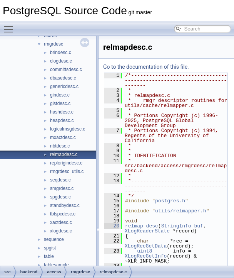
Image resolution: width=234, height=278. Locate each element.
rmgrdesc (53, 44)
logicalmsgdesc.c (67, 129)
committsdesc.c (66, 69)
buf (198, 225)
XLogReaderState (147, 230)
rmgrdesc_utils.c (67, 171)
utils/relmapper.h (180, 210)
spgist (50, 248)
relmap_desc (141, 225)
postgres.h (170, 200)
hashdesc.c (62, 112)
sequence (54, 239)
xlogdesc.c (61, 231)
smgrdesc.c (62, 188)
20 (111, 225)
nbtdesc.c (60, 146)
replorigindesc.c (66, 163)
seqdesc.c (60, 180)
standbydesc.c (65, 205)
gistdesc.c (60, 103)
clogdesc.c (61, 61)
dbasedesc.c (63, 78)
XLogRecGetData (146, 245)
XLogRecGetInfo (146, 256)
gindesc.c (60, 95)
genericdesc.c (64, 86)
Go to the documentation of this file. (146, 67)
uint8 (144, 250)
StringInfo (176, 225)
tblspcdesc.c (62, 214)
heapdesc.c (62, 120)
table (49, 256)
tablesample (56, 265)
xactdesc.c (61, 222)
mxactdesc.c (63, 137)
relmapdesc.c (63, 154)
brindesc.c (60, 52)
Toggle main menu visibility (10, 26)
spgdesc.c (60, 197)
